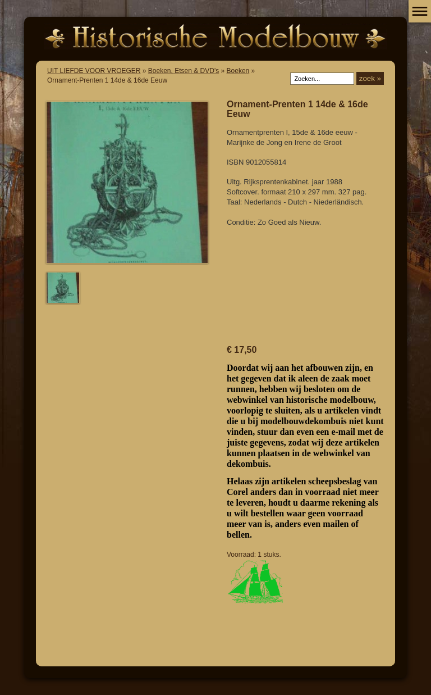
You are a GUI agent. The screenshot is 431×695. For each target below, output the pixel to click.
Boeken (238, 71)
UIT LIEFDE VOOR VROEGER (93, 71)
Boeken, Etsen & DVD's (183, 71)
